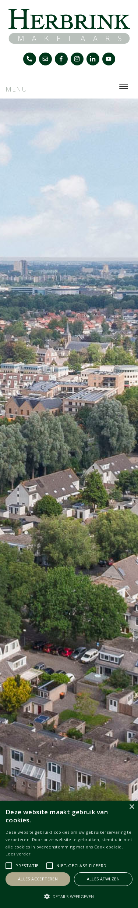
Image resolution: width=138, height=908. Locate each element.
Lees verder (18, 854)
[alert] (69, 854)
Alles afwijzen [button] (103, 879)
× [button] (131, 807)
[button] (69, 896)
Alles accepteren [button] (38, 879)
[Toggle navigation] (123, 86)
